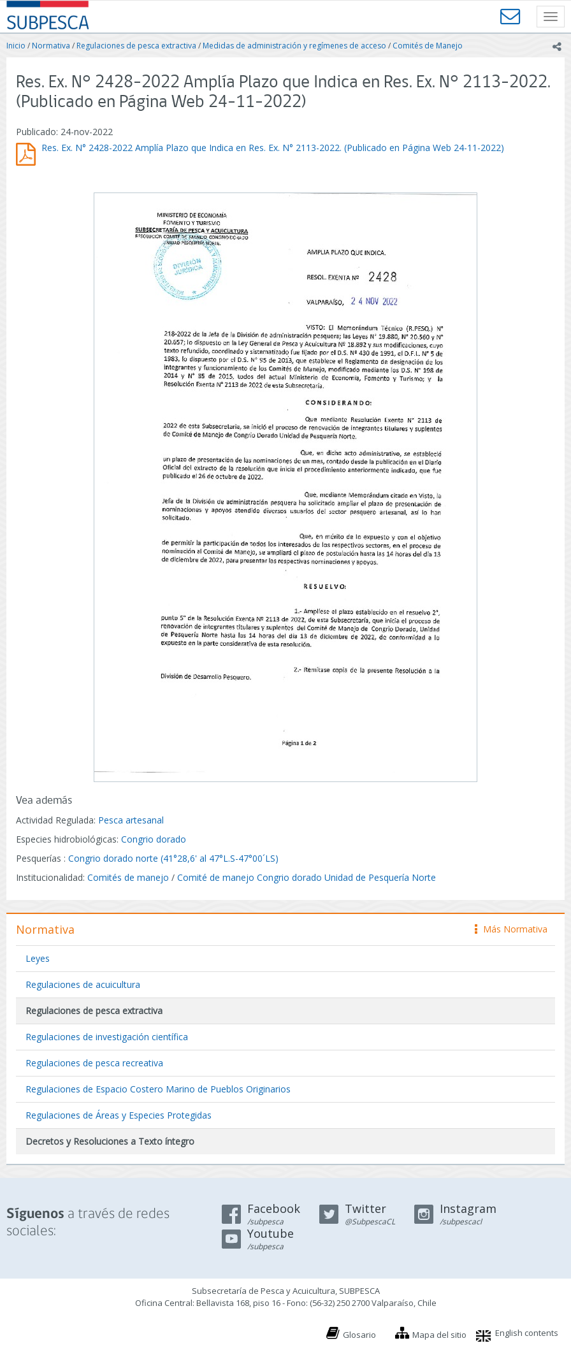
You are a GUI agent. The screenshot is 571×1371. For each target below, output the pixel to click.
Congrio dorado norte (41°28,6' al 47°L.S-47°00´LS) (173, 858)
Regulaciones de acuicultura (82, 984)
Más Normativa (511, 929)
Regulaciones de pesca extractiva (136, 45)
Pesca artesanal (131, 820)
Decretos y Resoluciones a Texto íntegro (109, 1141)
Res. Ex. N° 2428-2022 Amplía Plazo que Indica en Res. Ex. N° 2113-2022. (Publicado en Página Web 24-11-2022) (272, 147)
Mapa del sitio (439, 1334)
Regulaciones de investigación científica (106, 1037)
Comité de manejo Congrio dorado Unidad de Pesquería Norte (306, 877)
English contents (526, 1332)
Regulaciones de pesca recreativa (94, 1063)
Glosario (359, 1334)
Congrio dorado (153, 839)
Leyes (37, 958)
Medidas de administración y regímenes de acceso (294, 45)
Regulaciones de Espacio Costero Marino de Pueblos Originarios (158, 1089)
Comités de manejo (128, 877)
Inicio (15, 45)
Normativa (51, 45)
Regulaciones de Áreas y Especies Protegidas (118, 1115)
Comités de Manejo (428, 45)
